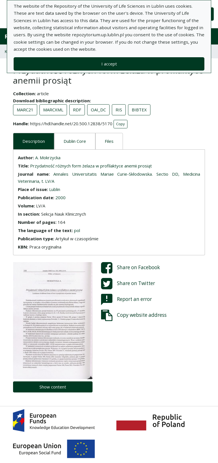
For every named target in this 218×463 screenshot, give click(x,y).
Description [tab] (33, 141)
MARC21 (25, 109)
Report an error (126, 299)
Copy (120, 123)
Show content (52, 387)
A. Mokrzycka (47, 157)
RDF (77, 109)
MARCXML (53, 109)
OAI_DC (98, 109)
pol (77, 230)
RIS (119, 109)
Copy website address (134, 315)
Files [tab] (109, 141)
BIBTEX (139, 109)
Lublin (54, 189)
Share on (130, 267)
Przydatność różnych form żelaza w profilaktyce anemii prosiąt (91, 166)
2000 (60, 197)
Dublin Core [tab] (75, 141)
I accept (109, 64)
